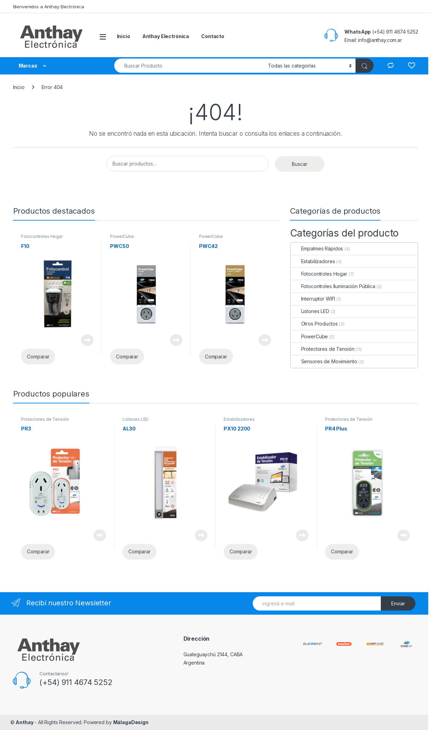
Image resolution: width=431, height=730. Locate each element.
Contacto (212, 36)
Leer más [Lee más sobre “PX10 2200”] (302, 535)
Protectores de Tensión (322, 349)
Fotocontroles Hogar (41, 236)
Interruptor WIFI (313, 299)
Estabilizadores (313, 261)
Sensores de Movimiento (324, 361)
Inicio (123, 36)
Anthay (24, 722)
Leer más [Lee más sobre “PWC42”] (265, 340)
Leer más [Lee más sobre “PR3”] (99, 535)
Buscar (299, 164)
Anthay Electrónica (165, 36)
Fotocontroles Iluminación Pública (333, 286)
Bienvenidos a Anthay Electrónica (48, 6)
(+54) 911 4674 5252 (75, 682)
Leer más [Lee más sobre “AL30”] (201, 535)
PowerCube (122, 236)
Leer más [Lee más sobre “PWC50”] (176, 340)
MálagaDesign (131, 722)
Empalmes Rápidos (317, 248)
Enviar (398, 603)
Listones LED (310, 311)
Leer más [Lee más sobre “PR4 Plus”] (403, 535)
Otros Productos (314, 324)
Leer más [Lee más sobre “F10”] (87, 340)
